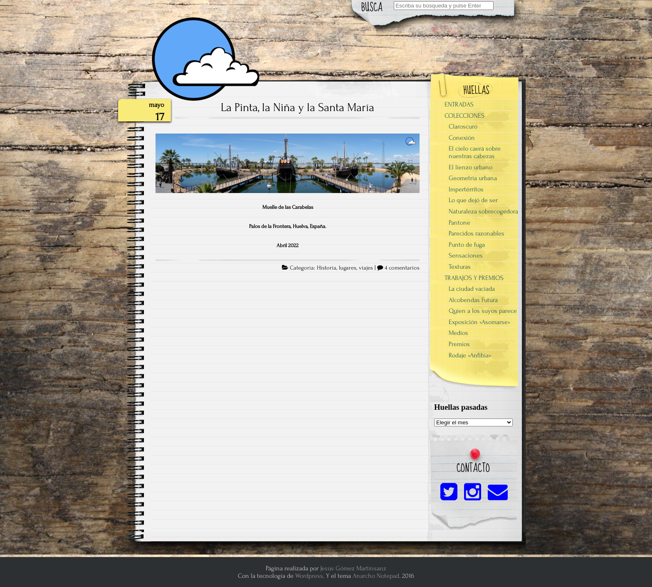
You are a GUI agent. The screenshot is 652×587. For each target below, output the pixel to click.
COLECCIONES (464, 115)
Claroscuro (463, 126)
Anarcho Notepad (376, 576)
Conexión (462, 137)
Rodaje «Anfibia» (470, 355)
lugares (347, 268)
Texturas (460, 266)
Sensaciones (466, 255)
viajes (366, 268)
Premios (459, 344)
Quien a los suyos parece (483, 311)
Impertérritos (466, 189)
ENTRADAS (459, 104)
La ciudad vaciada (472, 288)
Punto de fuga (467, 244)
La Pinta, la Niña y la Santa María (297, 107)
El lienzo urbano (470, 167)
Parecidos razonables (476, 233)
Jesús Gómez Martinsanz (353, 568)
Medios (458, 333)
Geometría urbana (473, 178)
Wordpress (309, 576)
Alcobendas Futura (473, 300)
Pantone (459, 222)
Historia (326, 268)
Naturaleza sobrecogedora (483, 211)
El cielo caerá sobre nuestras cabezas (475, 152)
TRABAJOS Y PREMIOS (474, 278)
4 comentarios (402, 268)
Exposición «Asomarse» (479, 322)
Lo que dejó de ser (473, 200)
